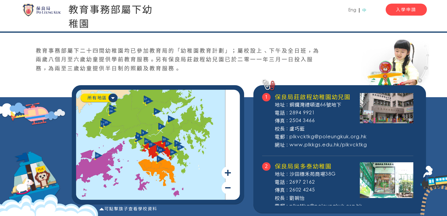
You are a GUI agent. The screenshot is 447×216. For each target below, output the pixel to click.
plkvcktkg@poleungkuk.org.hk (328, 137)
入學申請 (406, 9)
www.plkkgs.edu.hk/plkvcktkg (328, 145)
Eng (352, 10)
